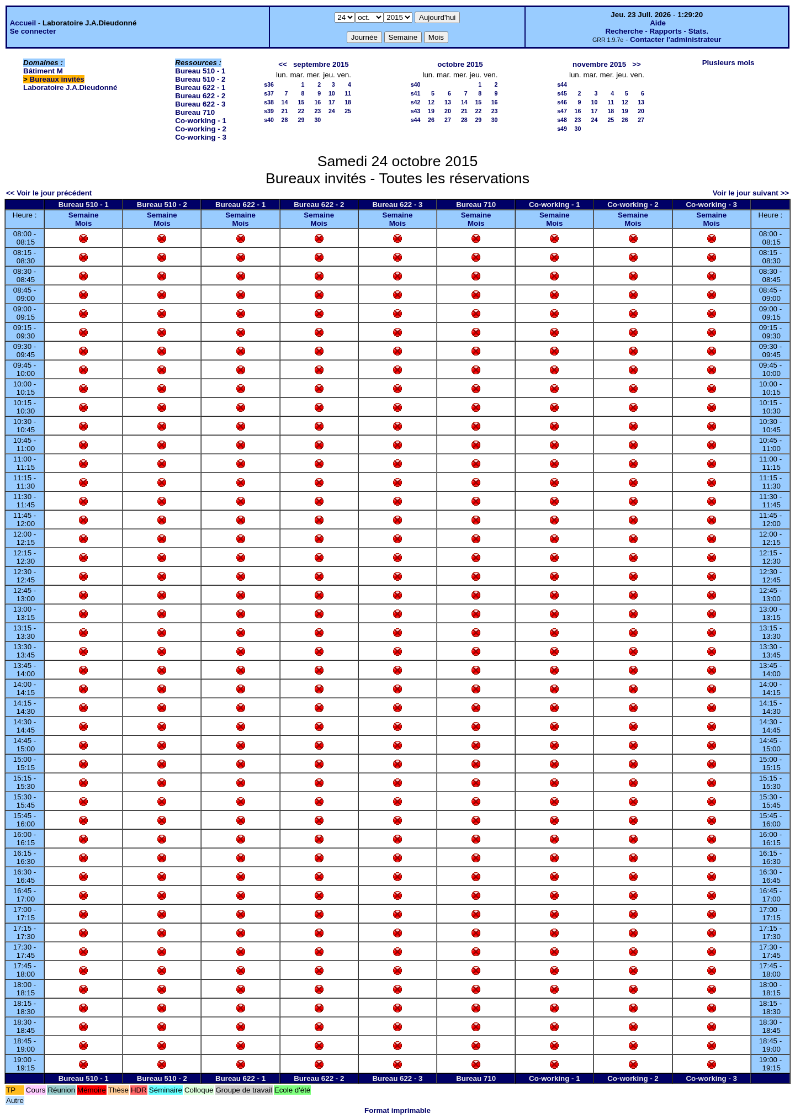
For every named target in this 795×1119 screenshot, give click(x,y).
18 (347, 102)
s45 (562, 93)
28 (285, 119)
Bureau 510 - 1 (200, 71)
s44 (416, 119)
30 (317, 119)
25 (347, 111)
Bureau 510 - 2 (200, 79)
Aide (658, 23)
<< (282, 64)
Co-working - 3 (200, 137)
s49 (562, 128)
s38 (269, 102)
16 (317, 102)
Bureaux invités (57, 79)
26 (431, 119)
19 (431, 111)
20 (447, 111)
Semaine (83, 215)
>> (636, 64)
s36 (269, 84)
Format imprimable (397, 1110)
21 (285, 111)
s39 (269, 111)
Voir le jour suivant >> (751, 193)
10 (331, 93)
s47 (562, 111)
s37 (269, 93)
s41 (416, 93)
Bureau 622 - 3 (200, 104)
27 (447, 119)
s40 (269, 119)
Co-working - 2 (200, 129)
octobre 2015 (460, 64)
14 (285, 102)
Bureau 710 (195, 112)
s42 (416, 102)
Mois (83, 223)
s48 (562, 119)
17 (331, 102)
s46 (562, 102)
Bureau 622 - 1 (200, 87)
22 (301, 111)
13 (447, 102)
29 (301, 119)
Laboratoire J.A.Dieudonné (70, 87)
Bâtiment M (43, 71)
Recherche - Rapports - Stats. (656, 31)
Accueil (23, 23)
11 (347, 93)
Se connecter (33, 31)
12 (431, 102)
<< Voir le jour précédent (49, 193)
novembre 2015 (599, 64)
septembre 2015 (321, 64)
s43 (416, 111)
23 (317, 111)
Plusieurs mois (728, 63)
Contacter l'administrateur (675, 39)
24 (331, 111)
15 (301, 102)
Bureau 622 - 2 (200, 96)
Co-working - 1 (200, 120)
